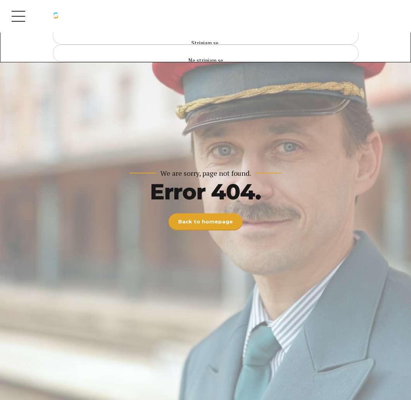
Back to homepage (205, 221)
